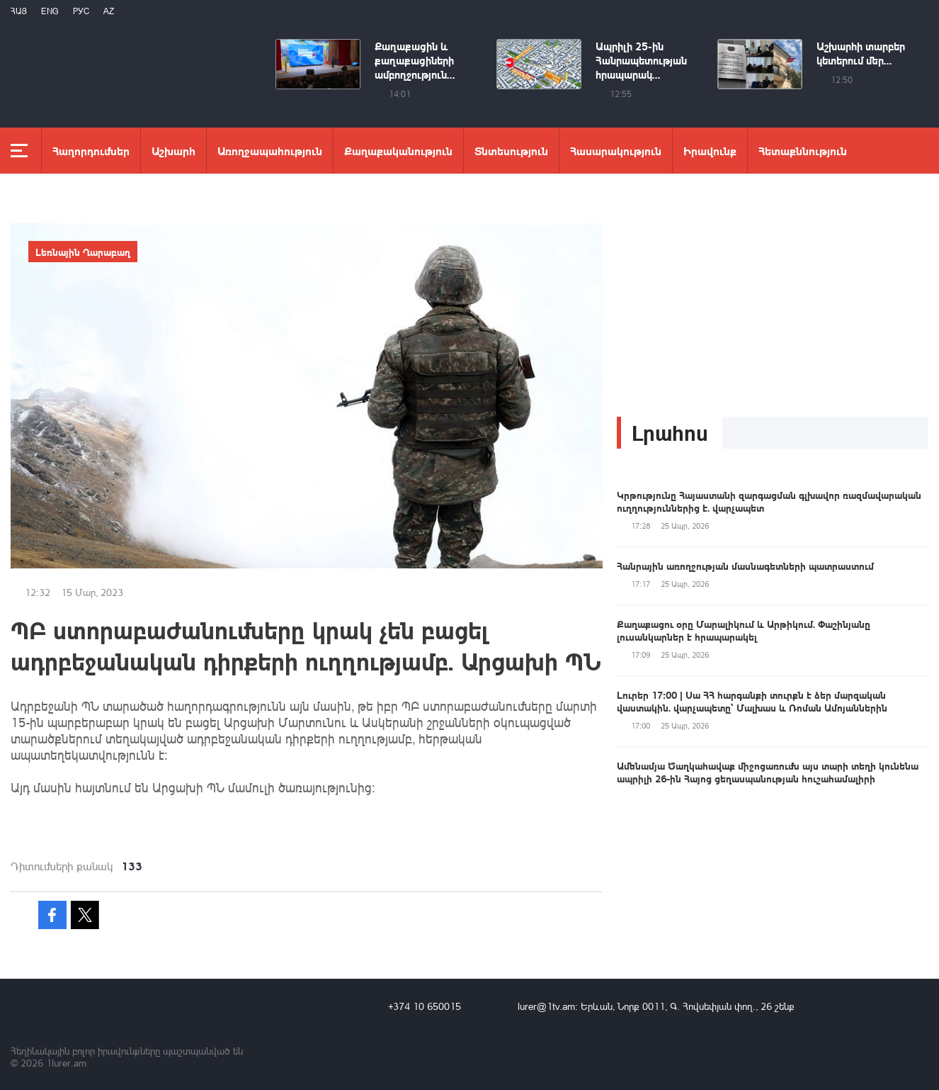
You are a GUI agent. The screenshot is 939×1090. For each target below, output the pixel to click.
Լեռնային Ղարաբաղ (82, 251)
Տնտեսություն (511, 150)
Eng (50, 11)
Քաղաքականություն (398, 150)
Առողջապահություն (269, 150)
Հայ (19, 11)
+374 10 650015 (424, 1006)
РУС (81, 11)
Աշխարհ (173, 150)
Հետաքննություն (802, 150)
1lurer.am (66, 1063)
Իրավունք (709, 150)
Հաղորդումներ (91, 150)
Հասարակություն (615, 150)
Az (108, 11)
